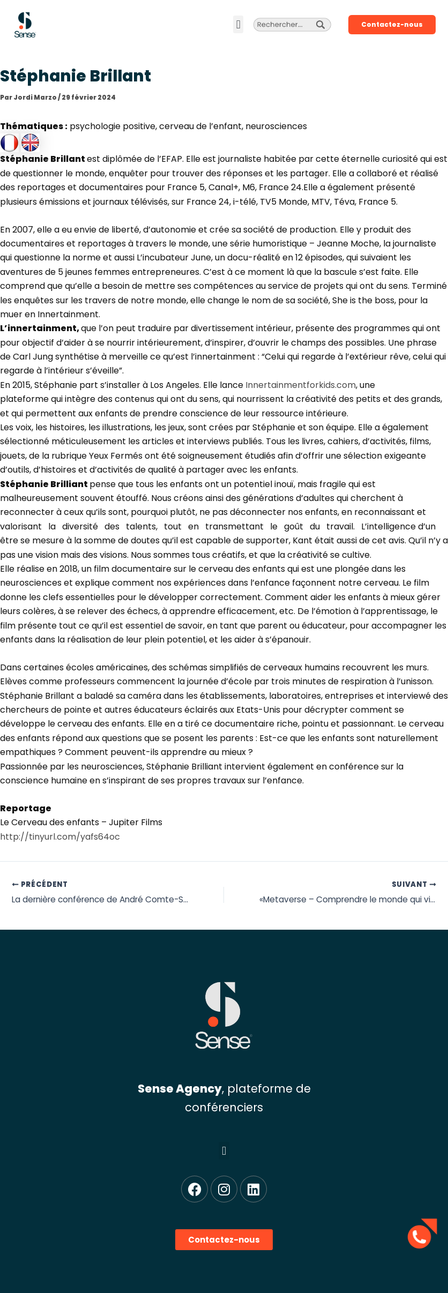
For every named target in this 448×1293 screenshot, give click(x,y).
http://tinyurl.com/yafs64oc (60, 837)
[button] (238, 24)
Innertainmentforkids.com (300, 385)
